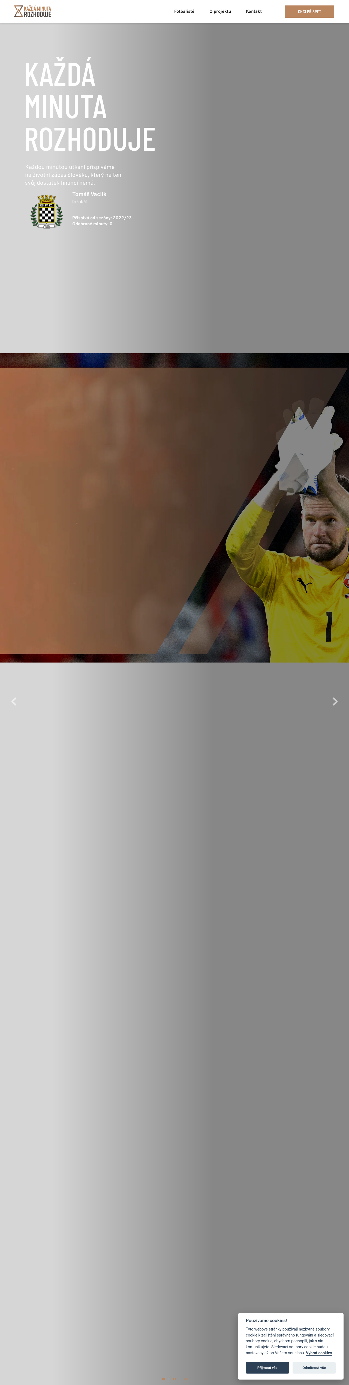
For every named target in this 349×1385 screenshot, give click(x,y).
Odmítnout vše (314, 1368)
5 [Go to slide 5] (185, 1379)
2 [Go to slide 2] (169, 1379)
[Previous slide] (14, 701)
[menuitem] (184, 9)
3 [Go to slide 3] (174, 1379)
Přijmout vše (267, 1368)
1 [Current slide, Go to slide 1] (163, 1379)
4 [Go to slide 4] (180, 1379)
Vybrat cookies (319, 1353)
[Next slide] (335, 701)
